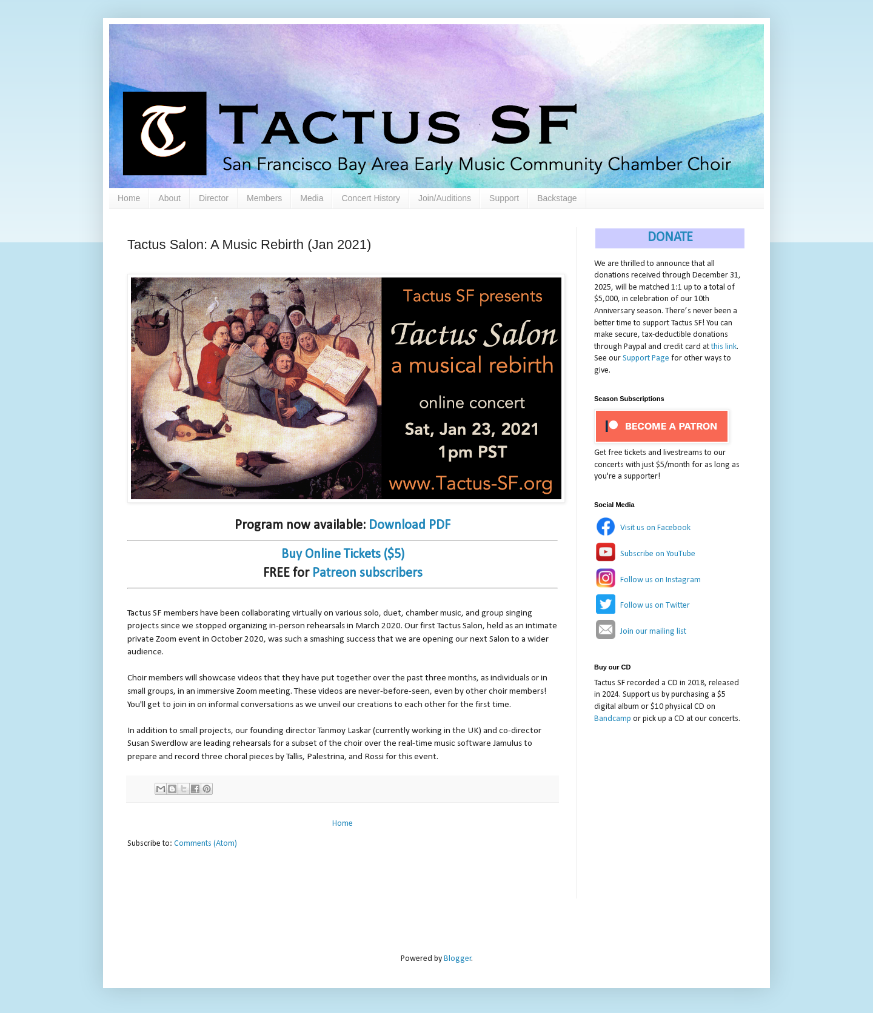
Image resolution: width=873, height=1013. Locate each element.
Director (214, 198)
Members (264, 198)
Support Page (646, 358)
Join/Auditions (444, 198)
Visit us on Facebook (655, 528)
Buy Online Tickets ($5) (342, 555)
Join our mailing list (653, 631)
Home (129, 198)
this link (724, 346)
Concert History (370, 198)
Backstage (557, 198)
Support (504, 198)
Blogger (458, 958)
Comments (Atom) (205, 843)
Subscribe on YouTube (657, 554)
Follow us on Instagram (660, 580)
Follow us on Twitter (655, 605)
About (169, 198)
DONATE (670, 238)
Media (311, 198)
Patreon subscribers (367, 573)
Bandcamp (612, 718)
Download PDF (409, 526)
